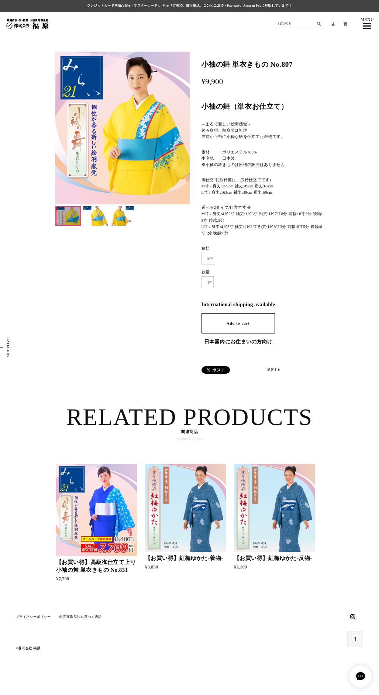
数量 (205, 272)
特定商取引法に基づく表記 (80, 619)
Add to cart (238, 323)
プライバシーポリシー (33, 619)
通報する (273, 369)
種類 (205, 248)
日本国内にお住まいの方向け (238, 342)
